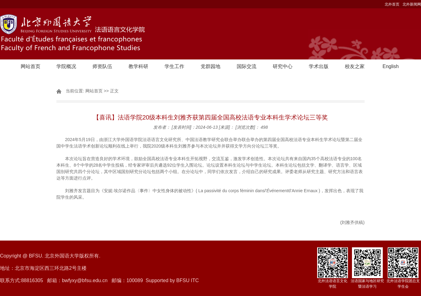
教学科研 (138, 66)
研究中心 (282, 66)
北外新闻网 (412, 4)
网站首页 (30, 66)
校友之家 (355, 66)
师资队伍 (102, 66)
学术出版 (319, 66)
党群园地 (210, 66)
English (390, 66)
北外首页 (392, 4)
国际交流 (246, 66)
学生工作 (174, 66)
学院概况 (66, 66)
